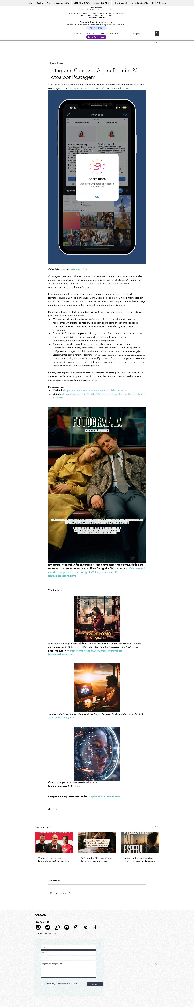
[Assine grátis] (96, 28)
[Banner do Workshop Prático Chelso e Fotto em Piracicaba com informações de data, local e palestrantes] (54, 842)
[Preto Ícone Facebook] (95, 927)
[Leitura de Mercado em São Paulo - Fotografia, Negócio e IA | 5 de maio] (140, 842)
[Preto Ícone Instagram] (76, 927)
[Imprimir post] (56, 809)
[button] (155, 42)
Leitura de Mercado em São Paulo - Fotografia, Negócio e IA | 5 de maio (139, 859)
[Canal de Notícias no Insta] (38, 927)
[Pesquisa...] (140, 33)
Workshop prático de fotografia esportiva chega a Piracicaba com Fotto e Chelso (53, 859)
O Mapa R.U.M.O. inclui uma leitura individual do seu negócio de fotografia (96, 859)
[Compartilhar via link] (49, 809)
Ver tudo (155, 827)
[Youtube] (66, 927)
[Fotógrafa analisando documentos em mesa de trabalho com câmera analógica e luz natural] (97, 842)
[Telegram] (47, 927)
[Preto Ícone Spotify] (85, 927)
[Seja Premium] (96, 37)
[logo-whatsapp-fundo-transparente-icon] (57, 927)
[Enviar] (95, 984)
